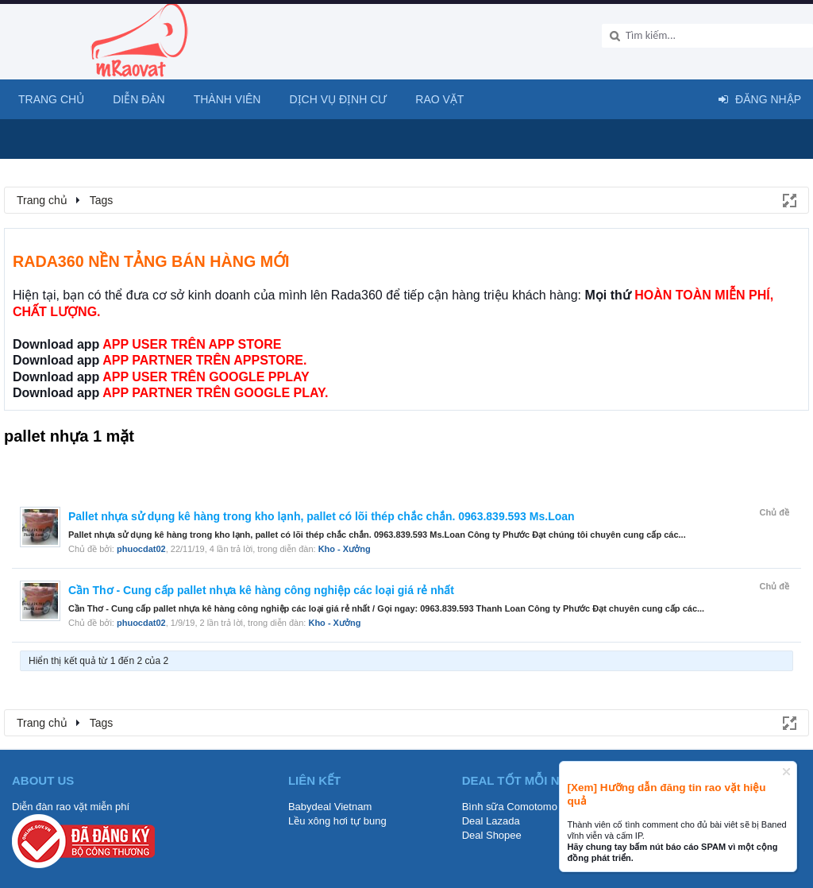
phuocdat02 (141, 549)
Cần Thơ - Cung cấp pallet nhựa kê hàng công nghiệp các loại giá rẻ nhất (261, 590)
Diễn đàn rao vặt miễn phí (70, 807)
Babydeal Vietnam (330, 807)
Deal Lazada (491, 821)
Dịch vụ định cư (338, 99)
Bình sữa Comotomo (509, 807)
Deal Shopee (492, 835)
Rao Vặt (439, 99)
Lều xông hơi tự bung (337, 821)
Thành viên (227, 99)
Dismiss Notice (786, 772)
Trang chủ (51, 99)
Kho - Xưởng (344, 549)
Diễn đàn (139, 99)
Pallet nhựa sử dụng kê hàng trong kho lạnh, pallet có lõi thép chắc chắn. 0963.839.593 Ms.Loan (321, 516)
